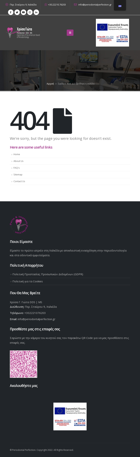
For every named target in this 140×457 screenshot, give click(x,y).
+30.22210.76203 (55, 4)
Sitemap (17, 174)
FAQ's (16, 167)
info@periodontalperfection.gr (93, 4)
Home (16, 154)
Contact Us (19, 181)
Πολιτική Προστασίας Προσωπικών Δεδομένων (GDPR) (47, 274)
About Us (18, 161)
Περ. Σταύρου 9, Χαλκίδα (23, 4)
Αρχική (50, 83)
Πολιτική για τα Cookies (27, 281)
